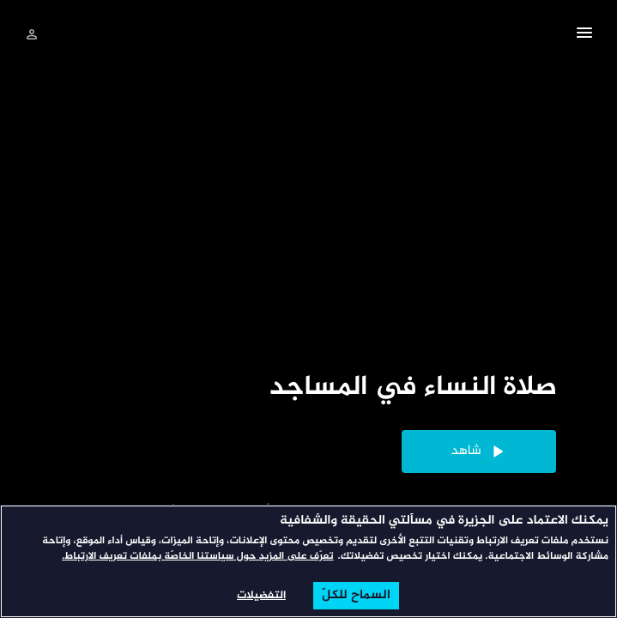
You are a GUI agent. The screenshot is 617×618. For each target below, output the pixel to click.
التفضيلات (261, 595)
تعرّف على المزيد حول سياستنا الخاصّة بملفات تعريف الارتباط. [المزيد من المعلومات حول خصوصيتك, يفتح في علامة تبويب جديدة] (197, 557)
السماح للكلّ (356, 595)
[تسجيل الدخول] (31, 34)
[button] (584, 35)
